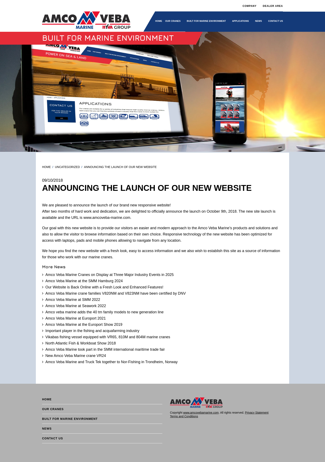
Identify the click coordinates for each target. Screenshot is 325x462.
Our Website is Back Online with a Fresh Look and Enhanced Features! (104, 287)
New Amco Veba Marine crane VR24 (75, 356)
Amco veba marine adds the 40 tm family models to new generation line (104, 312)
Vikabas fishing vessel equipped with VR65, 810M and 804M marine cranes (107, 337)
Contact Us (275, 21)
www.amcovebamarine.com (201, 412)
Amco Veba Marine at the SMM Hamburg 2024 (84, 281)
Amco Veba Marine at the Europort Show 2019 (83, 324)
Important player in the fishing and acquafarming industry (92, 331)
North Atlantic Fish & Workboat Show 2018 (80, 343)
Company (249, 6)
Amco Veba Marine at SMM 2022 (72, 300)
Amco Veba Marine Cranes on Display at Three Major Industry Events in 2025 (109, 275)
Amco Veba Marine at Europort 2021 (75, 318)
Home (158, 21)
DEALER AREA (273, 6)
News (258, 21)
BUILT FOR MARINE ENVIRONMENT (206, 21)
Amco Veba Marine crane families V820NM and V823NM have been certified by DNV (115, 293)
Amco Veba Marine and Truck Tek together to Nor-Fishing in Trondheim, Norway (111, 362)
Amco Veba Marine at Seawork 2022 (75, 306)
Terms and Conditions (184, 416)
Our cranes (173, 21)
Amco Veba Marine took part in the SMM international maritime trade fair (105, 349)
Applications (240, 21)
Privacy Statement (257, 412)
